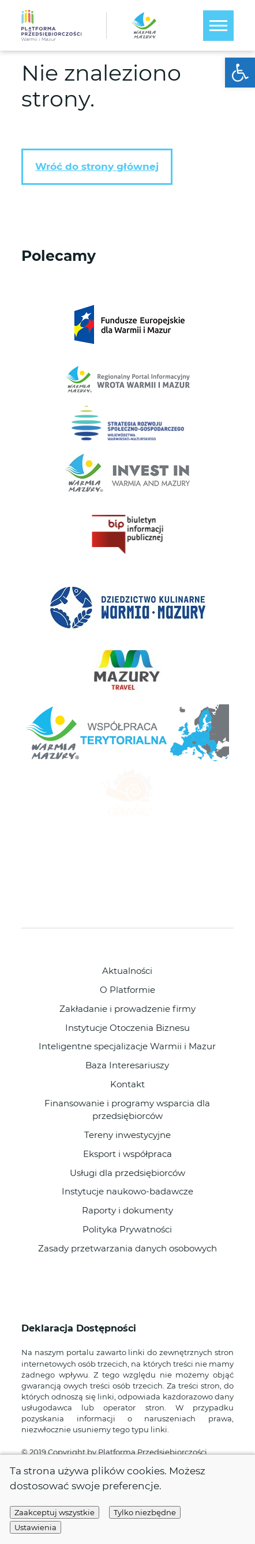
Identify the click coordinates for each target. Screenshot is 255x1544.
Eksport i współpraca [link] (127, 1154)
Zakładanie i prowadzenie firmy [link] (127, 1009)
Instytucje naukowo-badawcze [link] (127, 1191)
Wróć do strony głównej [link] (97, 166)
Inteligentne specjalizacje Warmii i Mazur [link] (127, 1046)
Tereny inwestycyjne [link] (127, 1135)
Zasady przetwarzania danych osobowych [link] (127, 1248)
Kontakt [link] (127, 1084)
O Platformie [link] (127, 990)
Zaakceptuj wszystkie (54, 1512)
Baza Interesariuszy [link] (127, 1065)
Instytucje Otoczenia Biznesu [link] (127, 1028)
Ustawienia (35, 1527)
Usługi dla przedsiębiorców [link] (127, 1173)
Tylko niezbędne (145, 1512)
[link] (240, 73)
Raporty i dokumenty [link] (127, 1210)
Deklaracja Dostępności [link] (80, 1328)
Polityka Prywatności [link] (127, 1229)
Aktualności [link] (127, 971)
